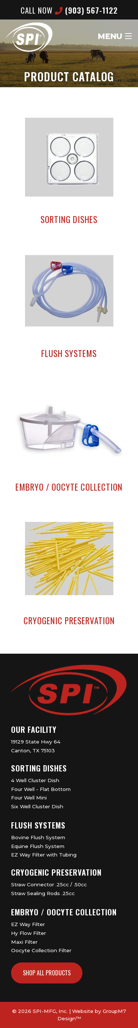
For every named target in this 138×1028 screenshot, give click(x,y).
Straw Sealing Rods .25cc (43, 893)
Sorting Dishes (39, 768)
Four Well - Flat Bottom (41, 789)
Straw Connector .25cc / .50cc (49, 884)
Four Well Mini (29, 798)
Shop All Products (47, 972)
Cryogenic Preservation (56, 872)
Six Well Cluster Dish (37, 806)
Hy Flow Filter (28, 933)
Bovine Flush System (38, 837)
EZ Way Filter (28, 924)
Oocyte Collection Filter (41, 950)
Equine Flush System (37, 846)
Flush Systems (38, 825)
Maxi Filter (24, 942)
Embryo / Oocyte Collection (64, 912)
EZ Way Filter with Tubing (44, 855)
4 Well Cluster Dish (35, 780)
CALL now (69, 10)
